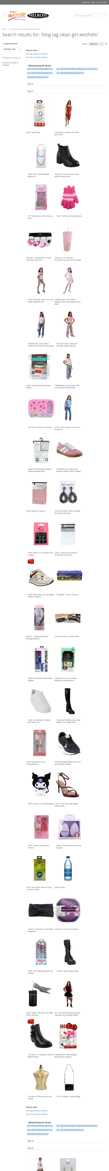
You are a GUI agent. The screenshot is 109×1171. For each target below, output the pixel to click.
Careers (10, 1154)
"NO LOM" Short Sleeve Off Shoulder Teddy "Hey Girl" (66, 345)
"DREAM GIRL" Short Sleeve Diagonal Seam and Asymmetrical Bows (68, 302)
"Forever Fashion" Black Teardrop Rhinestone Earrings (67, 512)
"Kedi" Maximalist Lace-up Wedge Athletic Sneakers (41, 595)
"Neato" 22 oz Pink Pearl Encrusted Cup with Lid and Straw (68, 259)
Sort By (84, 44)
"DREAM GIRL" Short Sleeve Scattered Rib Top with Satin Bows (41, 345)
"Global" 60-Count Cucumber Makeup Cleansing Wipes (66, 679)
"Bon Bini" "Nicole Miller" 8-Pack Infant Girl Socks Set (38, 259)
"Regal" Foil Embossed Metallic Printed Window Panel (40, 470)
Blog (93, 2)
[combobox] (90, 15)
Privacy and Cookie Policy (16, 1140)
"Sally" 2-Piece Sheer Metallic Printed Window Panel (66, 554)
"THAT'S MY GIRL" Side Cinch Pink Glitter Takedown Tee (40, 301)
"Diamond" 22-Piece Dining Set (66, 929)
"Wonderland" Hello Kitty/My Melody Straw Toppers (66, 1056)
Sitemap (10, 1136)
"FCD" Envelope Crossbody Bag (68, 1096)
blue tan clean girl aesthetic (37, 57)
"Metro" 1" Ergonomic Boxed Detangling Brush (37, 637)
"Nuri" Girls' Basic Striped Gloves (69, 216)
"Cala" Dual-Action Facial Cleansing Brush (35, 763)
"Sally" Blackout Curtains (35, 511)
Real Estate (11, 1161)
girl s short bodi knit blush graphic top (40, 73)
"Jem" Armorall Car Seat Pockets (67, 636)
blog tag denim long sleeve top (38, 77)
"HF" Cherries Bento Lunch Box (40, 427)
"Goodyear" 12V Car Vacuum (67, 594)
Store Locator (102, 2)
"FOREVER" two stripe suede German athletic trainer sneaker (68, 470)
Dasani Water (60, 887)
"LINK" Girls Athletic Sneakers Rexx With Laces (39, 721)
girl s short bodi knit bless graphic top (40, 69)
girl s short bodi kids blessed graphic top (70, 73)
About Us (10, 1151)
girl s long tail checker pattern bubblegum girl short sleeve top (77, 69)
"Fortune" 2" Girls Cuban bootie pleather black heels (67, 175)
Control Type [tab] (9, 49)
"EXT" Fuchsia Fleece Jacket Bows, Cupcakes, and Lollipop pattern (67, 1014)
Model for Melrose (14, 1158)
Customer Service (13, 1126)
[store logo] (28, 15)
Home (4, 29)
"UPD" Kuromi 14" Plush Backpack (41, 804)
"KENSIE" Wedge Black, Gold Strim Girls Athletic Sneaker (68, 763)
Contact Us (11, 1129)
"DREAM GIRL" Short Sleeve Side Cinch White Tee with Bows (67, 386)
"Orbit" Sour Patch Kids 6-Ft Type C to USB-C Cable (39, 888)
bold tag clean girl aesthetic (37, 54)
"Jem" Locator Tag (33, 132)
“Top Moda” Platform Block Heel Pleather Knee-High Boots (68, 721)
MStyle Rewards (13, 1133)
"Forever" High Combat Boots (67, 971)
